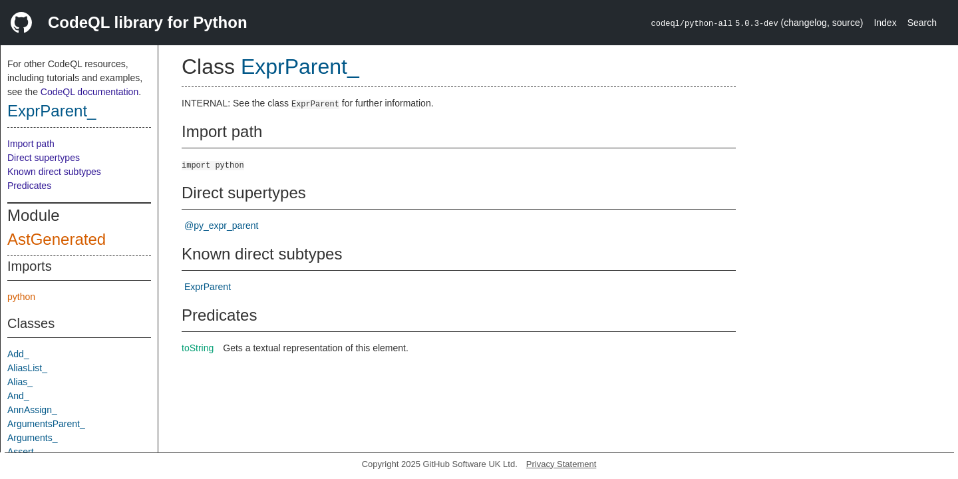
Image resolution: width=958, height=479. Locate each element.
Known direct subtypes (54, 171)
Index (885, 22)
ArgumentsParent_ (46, 423)
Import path (31, 143)
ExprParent (207, 286)
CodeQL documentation (89, 91)
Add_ (18, 354)
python (21, 296)
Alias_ (20, 382)
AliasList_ (27, 368)
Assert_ (23, 451)
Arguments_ (32, 437)
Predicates (29, 185)
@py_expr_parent (221, 225)
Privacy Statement (561, 464)
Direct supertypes (43, 157)
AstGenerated (56, 239)
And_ (18, 396)
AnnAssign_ (32, 409)
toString (198, 348)
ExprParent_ (51, 111)
